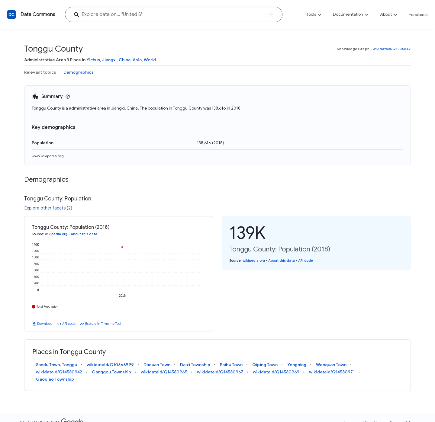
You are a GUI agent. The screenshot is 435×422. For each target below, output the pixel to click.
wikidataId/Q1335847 (392, 48)
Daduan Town (156, 364)
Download (45, 323)
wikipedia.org (56, 234)
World (150, 59)
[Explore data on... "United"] (174, 14)
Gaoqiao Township (55, 379)
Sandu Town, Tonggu (56, 364)
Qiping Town (265, 364)
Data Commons (38, 14)
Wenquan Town (331, 364)
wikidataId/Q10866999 (110, 364)
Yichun (93, 59)
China (124, 59)
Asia (137, 59)
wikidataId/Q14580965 (164, 372)
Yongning (296, 364)
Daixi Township (195, 364)
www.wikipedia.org (48, 156)
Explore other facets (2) (48, 208)
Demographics (78, 72)
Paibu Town (231, 364)
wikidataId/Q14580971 (332, 372)
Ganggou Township (111, 372)
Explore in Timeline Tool (103, 323)
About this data (84, 234)
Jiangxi (109, 59)
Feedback (418, 14)
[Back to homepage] (11, 14)
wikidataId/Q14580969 (276, 372)
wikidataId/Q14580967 (220, 372)
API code (69, 323)
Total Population (48, 307)
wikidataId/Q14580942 (59, 372)
